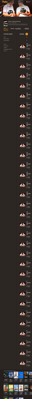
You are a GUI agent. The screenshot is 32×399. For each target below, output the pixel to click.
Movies (11, 5)
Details (12, 28)
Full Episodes (6, 28)
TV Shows (4, 5)
